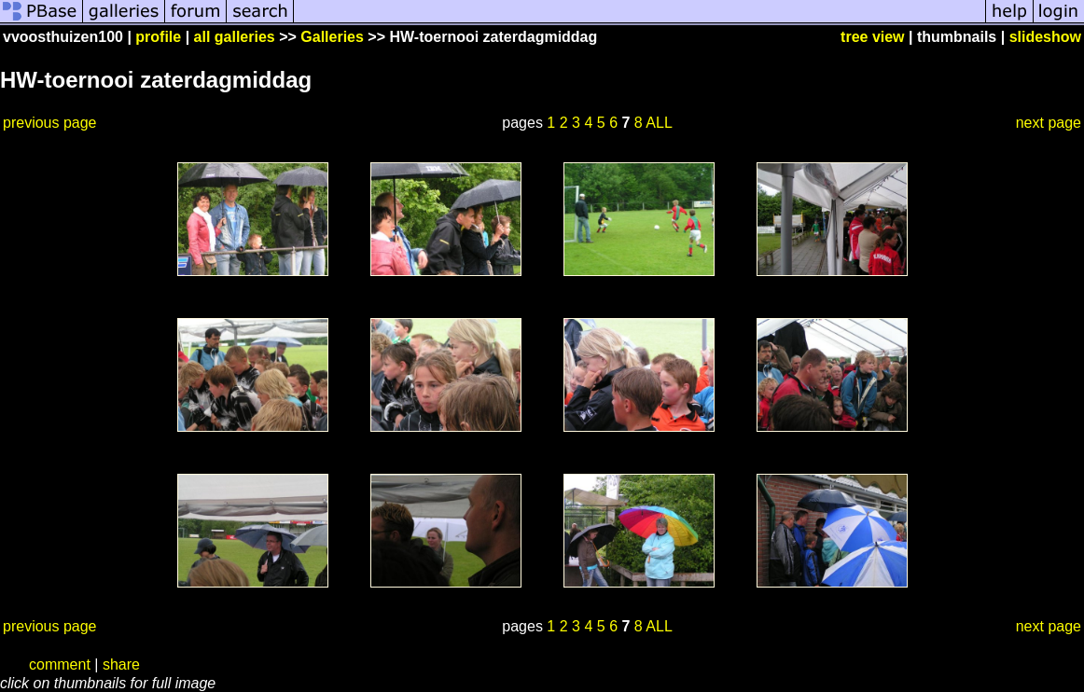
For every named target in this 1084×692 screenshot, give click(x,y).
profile (158, 37)
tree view (872, 37)
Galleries (332, 37)
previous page (50, 123)
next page (1048, 123)
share (121, 664)
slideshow (1045, 37)
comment (59, 664)
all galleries (234, 37)
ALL (659, 123)
